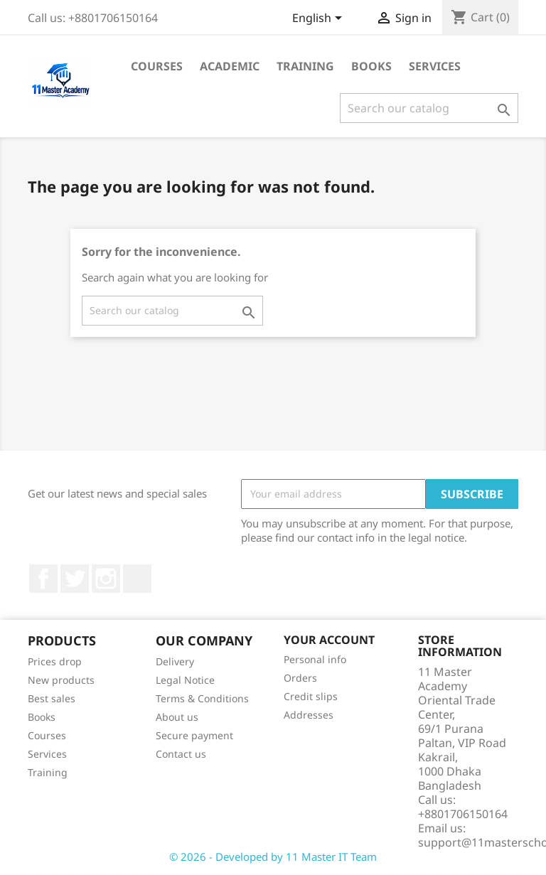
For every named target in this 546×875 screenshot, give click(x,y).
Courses (157, 66)
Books (371, 66)
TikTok (137, 578)
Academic (229, 66)
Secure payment (194, 735)
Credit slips (311, 696)
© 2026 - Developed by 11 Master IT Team (273, 856)
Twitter (74, 578)
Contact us (181, 754)
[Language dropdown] (319, 19)
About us (177, 717)
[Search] (429, 108)
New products (61, 680)
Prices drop (55, 661)
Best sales (51, 698)
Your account (329, 640)
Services (435, 66)
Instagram (106, 578)
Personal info (315, 659)
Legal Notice (185, 680)
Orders (300, 678)
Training (305, 66)
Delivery (175, 661)
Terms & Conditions (202, 698)
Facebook (43, 578)
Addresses (308, 714)
